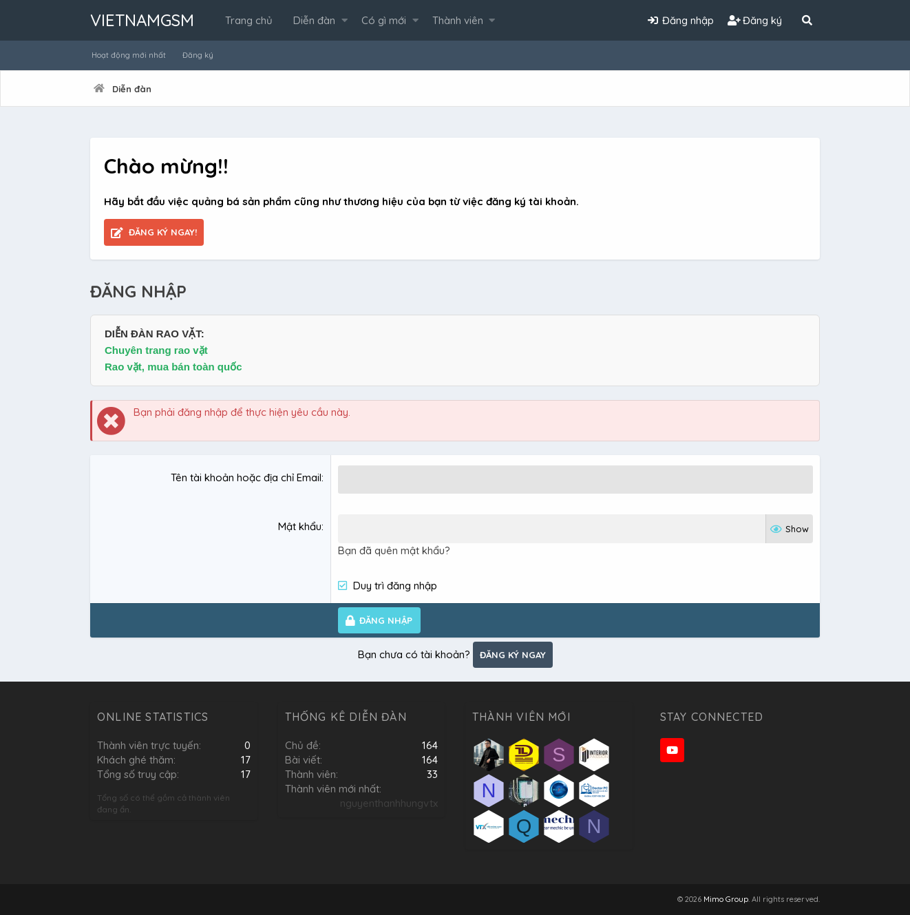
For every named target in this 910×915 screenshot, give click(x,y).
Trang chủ (249, 20)
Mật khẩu (299, 526)
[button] (344, 20)
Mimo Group (725, 899)
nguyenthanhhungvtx (389, 803)
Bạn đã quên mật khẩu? (394, 549)
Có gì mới (383, 20)
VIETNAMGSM (142, 20)
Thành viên (457, 20)
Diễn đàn (314, 20)
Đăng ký (197, 55)
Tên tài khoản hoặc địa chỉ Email (246, 477)
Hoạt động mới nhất (129, 55)
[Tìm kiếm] (807, 20)
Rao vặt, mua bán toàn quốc (173, 366)
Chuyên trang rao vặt (156, 350)
